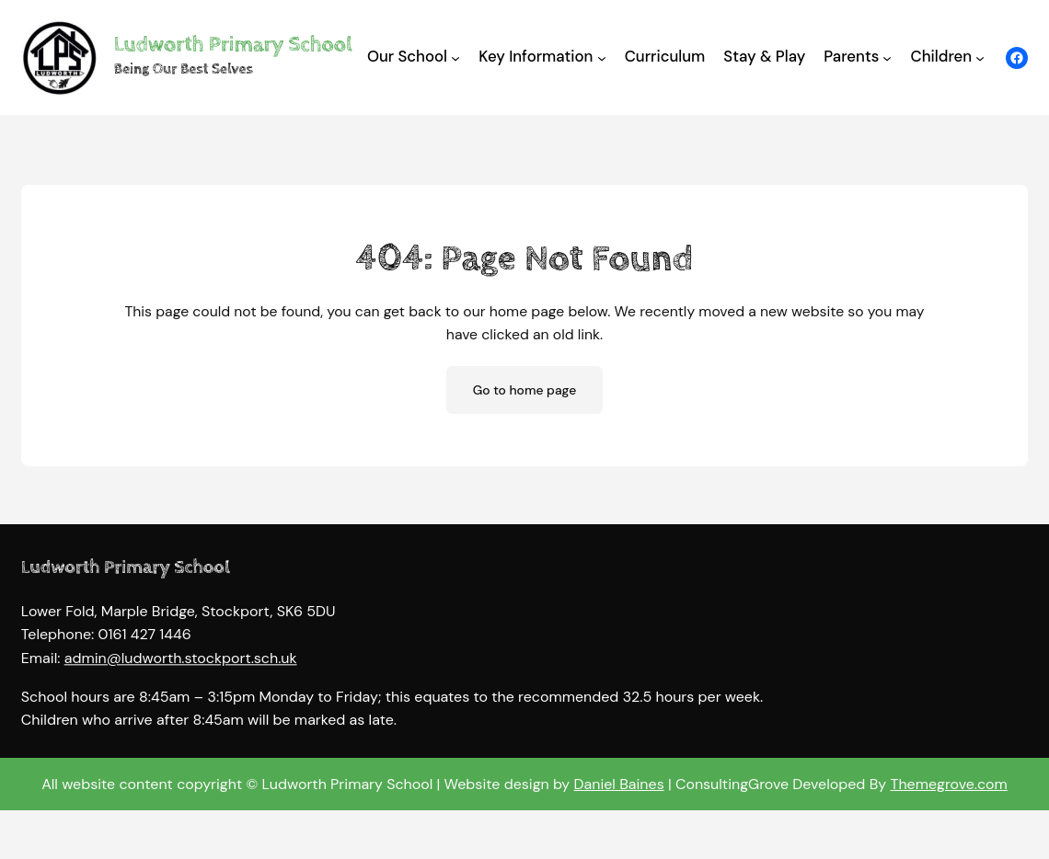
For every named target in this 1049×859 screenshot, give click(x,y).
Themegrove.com (948, 784)
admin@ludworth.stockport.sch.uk (180, 668)
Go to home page (525, 390)
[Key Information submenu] (601, 57)
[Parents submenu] (887, 57)
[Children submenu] (980, 57)
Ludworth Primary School (233, 44)
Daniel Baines (619, 784)
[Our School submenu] (455, 57)
